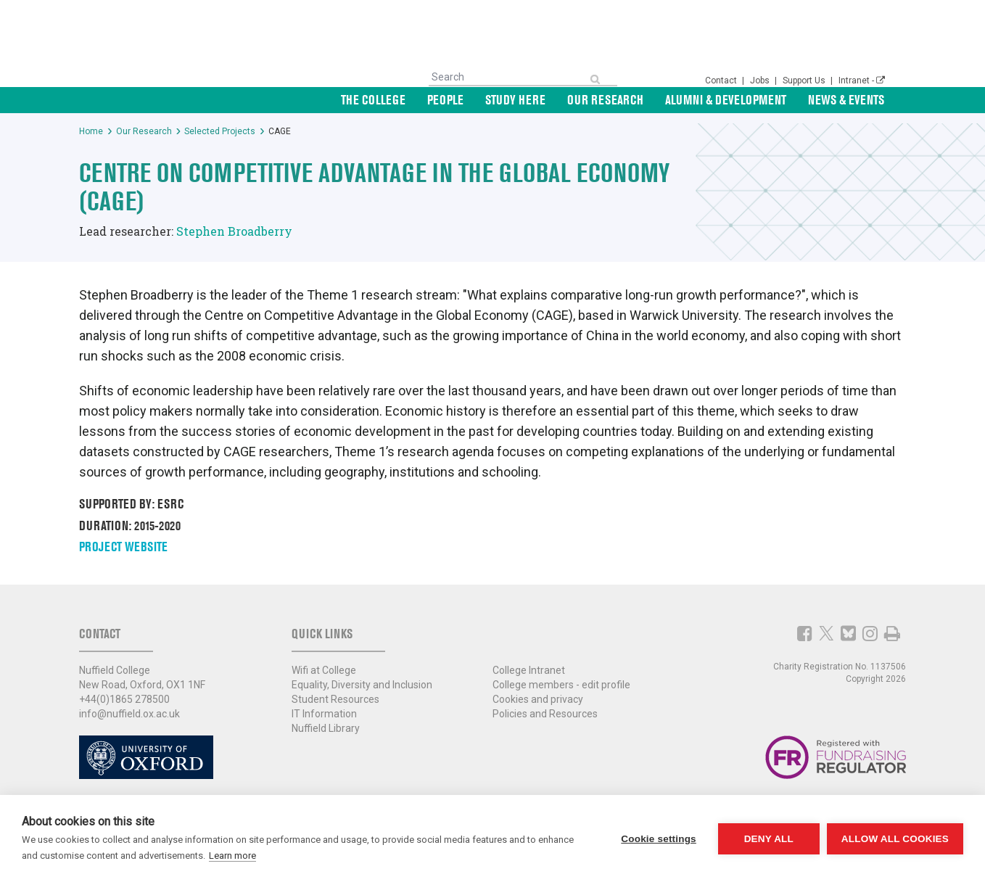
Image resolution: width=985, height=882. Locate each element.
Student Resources (335, 699)
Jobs (761, 80)
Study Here (515, 99)
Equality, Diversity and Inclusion (362, 685)
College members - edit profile (561, 685)
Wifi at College (324, 670)
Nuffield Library (326, 728)
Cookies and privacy (537, 699)
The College (373, 99)
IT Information (324, 714)
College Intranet (528, 670)
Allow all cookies (895, 838)
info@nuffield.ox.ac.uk (129, 714)
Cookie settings (658, 838)
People (445, 99)
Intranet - (861, 80)
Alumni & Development (725, 99)
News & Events (846, 99)
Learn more (232, 855)
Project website (123, 546)
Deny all (769, 838)
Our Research (605, 99)
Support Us (805, 80)
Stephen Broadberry (234, 231)
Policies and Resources (545, 714)
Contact (722, 80)
